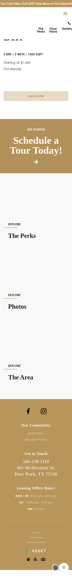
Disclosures (36, 537)
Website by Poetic (36, 542)
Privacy (36, 532)
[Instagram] (43, 411)
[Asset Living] (36, 550)
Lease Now (36, 96)
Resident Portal (36, 439)
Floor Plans (53, 30)
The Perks (41, 30)
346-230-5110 (36, 461)
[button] (65, 13)
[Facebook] (28, 411)
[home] (4, 13)
